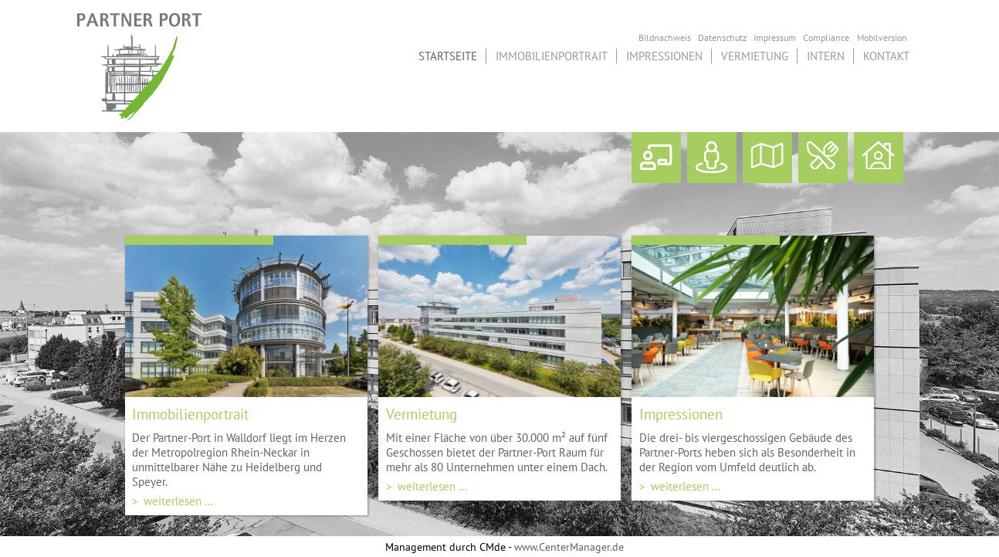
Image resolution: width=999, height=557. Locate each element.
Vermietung (754, 56)
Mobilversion (882, 37)
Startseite (447, 56)
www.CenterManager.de (569, 547)
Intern (826, 56)
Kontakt (886, 56)
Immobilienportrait (552, 56)
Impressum (774, 37)
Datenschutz (722, 37)
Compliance (826, 37)
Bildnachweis (664, 37)
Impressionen (664, 56)
